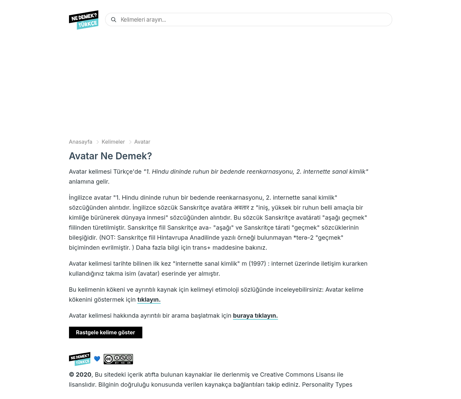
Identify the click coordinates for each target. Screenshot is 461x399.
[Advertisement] (230, 85)
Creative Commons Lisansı (297, 374)
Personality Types (327, 384)
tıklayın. (149, 299)
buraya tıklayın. (255, 315)
